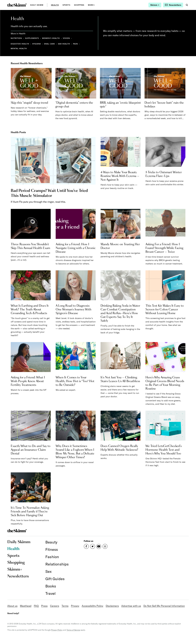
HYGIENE (36, 44)
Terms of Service (73, 630)
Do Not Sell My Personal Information (164, 605)
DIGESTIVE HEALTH (20, 44)
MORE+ (91, 5)
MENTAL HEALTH (19, 48)
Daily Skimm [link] (36, 5)
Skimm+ (14, 569)
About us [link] (12, 605)
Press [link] (44, 605)
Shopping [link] (79, 5)
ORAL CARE (49, 44)
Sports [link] (66, 5)
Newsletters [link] (18, 576)
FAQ (36, 605)
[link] (17, 5)
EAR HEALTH (64, 44)
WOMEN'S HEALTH (51, 38)
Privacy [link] (75, 605)
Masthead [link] (25, 605)
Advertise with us (131, 605)
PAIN (75, 44)
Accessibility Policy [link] (92, 605)
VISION (66, 38)
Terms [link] (65, 605)
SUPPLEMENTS (32, 38)
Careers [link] (54, 605)
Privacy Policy (57, 630)
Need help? (13, 613)
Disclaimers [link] (112, 605)
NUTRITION (16, 38)
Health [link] (55, 5)
